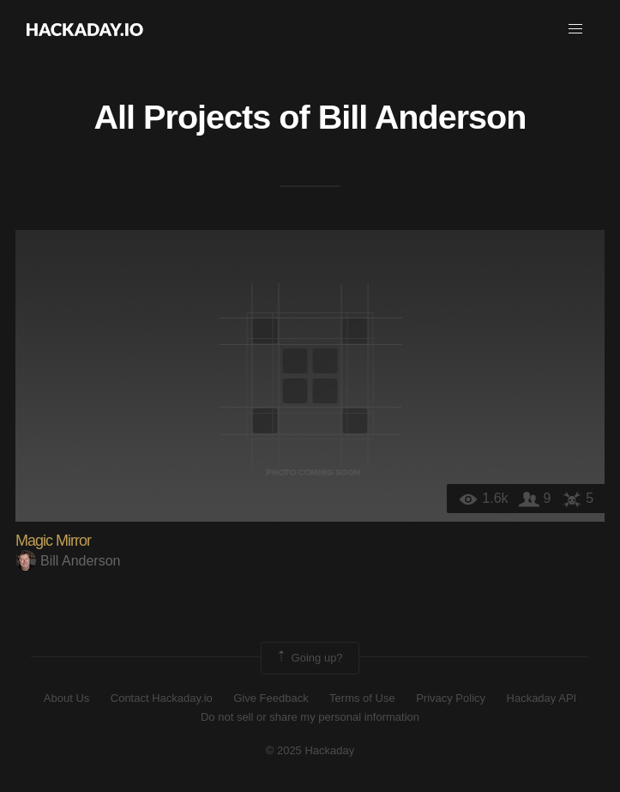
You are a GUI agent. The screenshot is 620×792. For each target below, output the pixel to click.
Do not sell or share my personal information (310, 716)
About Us (66, 698)
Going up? (308, 658)
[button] (575, 29)
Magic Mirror (53, 540)
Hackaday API (542, 698)
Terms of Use (362, 698)
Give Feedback (270, 698)
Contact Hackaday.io (162, 698)
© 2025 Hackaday (310, 750)
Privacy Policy (450, 698)
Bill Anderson (422, 117)
